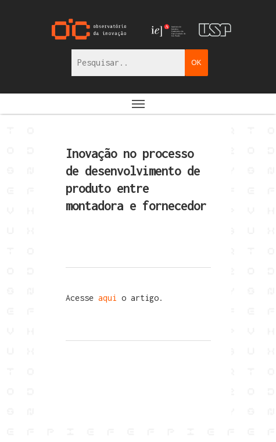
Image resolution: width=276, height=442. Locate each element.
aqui (109, 298)
